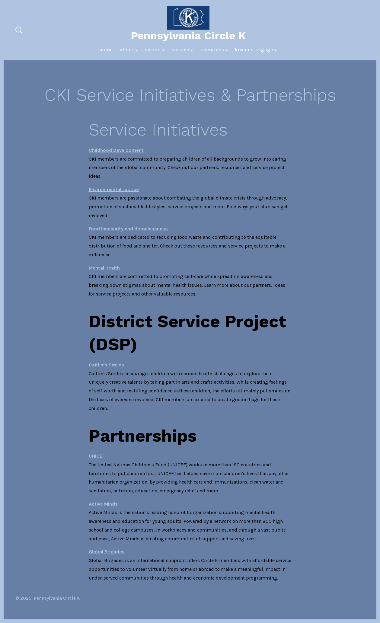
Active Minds (103, 504)
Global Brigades (107, 551)
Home (106, 50)
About (129, 50)
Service (182, 50)
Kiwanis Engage (256, 50)
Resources (214, 50)
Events (155, 50)
